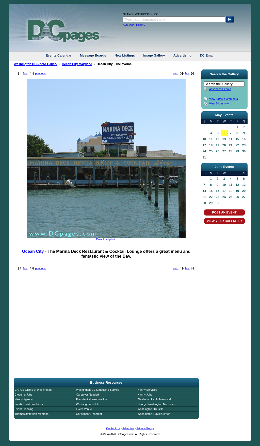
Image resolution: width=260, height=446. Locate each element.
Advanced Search (220, 89)
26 (217, 151)
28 (230, 151)
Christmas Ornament (89, 413)
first (25, 73)
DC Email (207, 55)
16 (244, 139)
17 (204, 145)
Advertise (128, 428)
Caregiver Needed (87, 394)
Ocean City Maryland (77, 64)
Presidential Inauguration (91, 399)
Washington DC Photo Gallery (36, 64)
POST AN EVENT (224, 212)
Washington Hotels (88, 404)
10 (204, 139)
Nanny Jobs (145, 394)
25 (211, 151)
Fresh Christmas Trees (29, 404)
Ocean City (33, 251)
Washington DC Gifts (151, 409)
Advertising (182, 55)
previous (40, 73)
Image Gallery (154, 55)
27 (224, 151)
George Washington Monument (157, 404)
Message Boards (93, 55)
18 (211, 145)
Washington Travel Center (154, 413)
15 (237, 139)
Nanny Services (147, 389)
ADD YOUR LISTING (134, 25)
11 (211, 139)
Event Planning (24, 409)
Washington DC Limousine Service (97, 389)
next (175, 73)
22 (237, 145)
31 (204, 157)
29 (237, 151)
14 (230, 139)
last (187, 73)
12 (217, 139)
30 (244, 151)
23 (244, 145)
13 (224, 139)
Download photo (106, 239)
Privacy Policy (145, 428)
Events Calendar (59, 55)
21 (230, 145)
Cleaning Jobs (23, 394)
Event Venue (84, 409)
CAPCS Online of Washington (33, 389)
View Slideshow (219, 103)
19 (217, 145)
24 (204, 151)
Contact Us (113, 428)
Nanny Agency (24, 399)
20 (224, 145)
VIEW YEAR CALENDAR (224, 221)
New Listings (125, 55)
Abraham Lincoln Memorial (154, 399)
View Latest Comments (223, 98)
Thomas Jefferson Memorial (32, 413)
